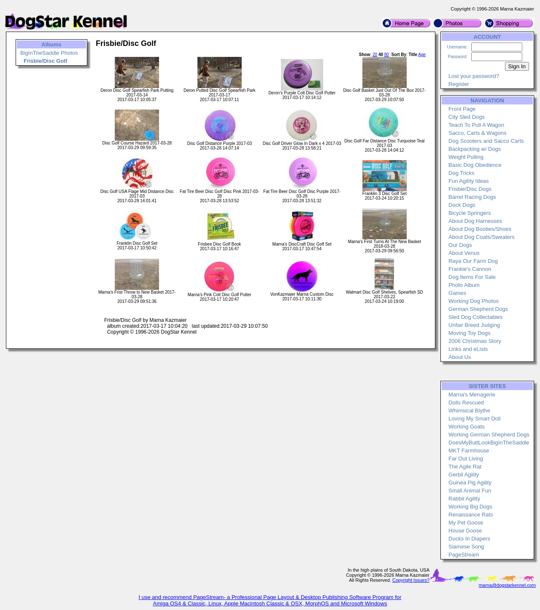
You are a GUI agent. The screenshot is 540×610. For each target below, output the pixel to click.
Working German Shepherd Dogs (488, 434)
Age (422, 54)
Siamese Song (466, 546)
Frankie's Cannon (469, 269)
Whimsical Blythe (469, 410)
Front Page (461, 109)
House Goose (465, 530)
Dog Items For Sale (472, 277)
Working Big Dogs (470, 506)
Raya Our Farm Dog (473, 261)
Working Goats (466, 426)
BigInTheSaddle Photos (49, 53)
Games (457, 293)
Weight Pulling (465, 157)
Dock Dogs (461, 205)
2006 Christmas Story (474, 341)
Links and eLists (468, 349)
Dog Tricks (461, 173)
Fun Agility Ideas (468, 181)
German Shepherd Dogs (478, 309)
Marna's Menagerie (471, 394)
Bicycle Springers (469, 213)
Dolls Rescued (466, 402)
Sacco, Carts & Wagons (477, 133)
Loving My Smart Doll (474, 418)
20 (375, 54)
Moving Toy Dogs (469, 333)
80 (386, 54)
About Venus (464, 253)
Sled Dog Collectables (475, 317)
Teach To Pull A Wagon (476, 125)
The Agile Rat (464, 466)
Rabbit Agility (464, 498)
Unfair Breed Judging (474, 325)
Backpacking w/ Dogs (474, 149)
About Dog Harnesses (475, 221)
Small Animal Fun (469, 490)
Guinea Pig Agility (469, 482)
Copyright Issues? (410, 580)
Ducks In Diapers (469, 538)
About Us (459, 357)
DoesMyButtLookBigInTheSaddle (488, 442)
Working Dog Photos (473, 301)
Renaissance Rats (470, 514)
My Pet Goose (465, 522)
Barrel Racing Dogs (472, 197)
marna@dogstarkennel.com (507, 585)
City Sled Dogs (466, 117)
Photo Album (464, 285)
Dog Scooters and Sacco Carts (486, 141)
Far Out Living (465, 458)
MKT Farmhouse (468, 450)
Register (458, 84)
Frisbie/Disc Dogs (469, 189)
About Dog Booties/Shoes (479, 229)
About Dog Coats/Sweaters (481, 237)
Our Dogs (460, 245)
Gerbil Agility (463, 474)
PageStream (463, 554)
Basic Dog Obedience (475, 165)
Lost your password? (473, 76)
